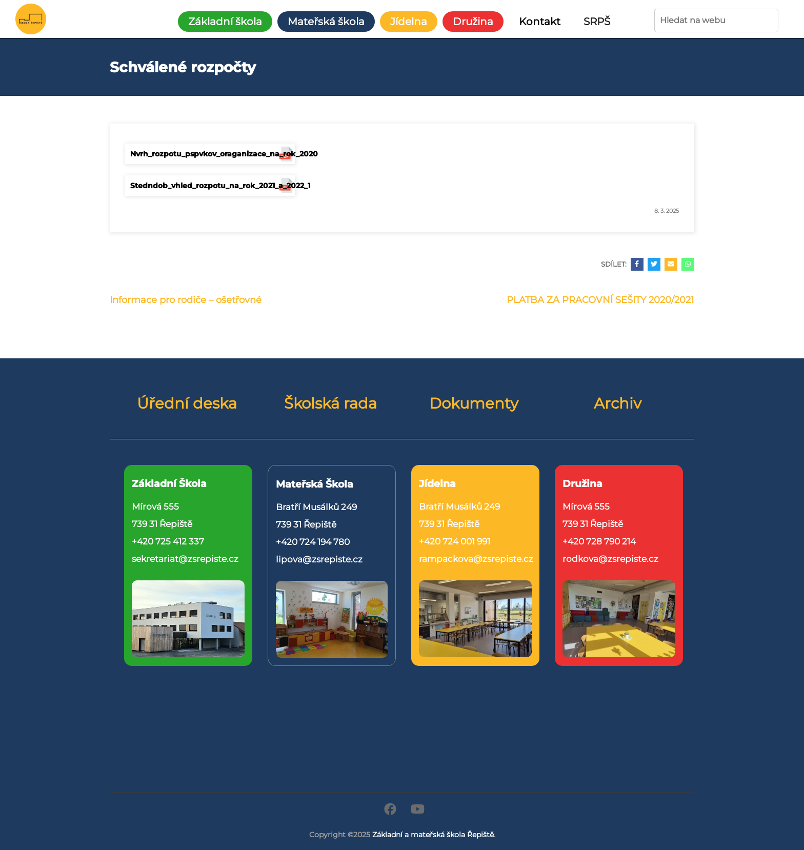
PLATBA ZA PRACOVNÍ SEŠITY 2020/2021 (600, 300)
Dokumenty (473, 403)
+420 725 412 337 (168, 541)
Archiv (617, 403)
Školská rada (330, 403)
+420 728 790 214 (599, 541)
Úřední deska (187, 403)
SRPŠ (597, 21)
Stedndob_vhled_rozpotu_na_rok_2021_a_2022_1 (212, 185)
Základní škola (225, 21)
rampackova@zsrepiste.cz (476, 559)
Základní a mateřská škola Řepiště (433, 834)
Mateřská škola (326, 21)
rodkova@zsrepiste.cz (610, 559)
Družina (473, 21)
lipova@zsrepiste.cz (319, 559)
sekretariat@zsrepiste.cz (185, 559)
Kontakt (539, 21)
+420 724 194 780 (313, 542)
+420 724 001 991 (454, 541)
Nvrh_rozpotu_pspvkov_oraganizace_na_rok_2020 (212, 153)
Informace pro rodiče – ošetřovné (186, 300)
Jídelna (408, 21)
